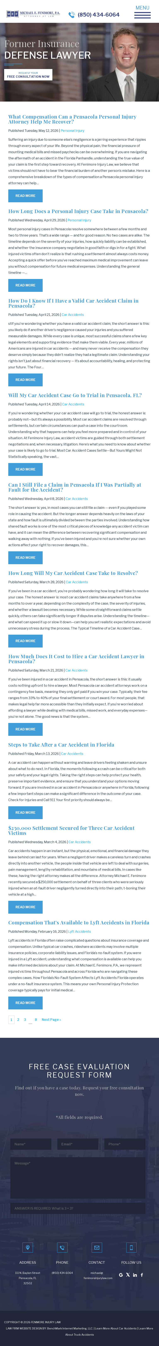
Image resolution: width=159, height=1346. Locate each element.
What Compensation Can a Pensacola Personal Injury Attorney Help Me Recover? (72, 119)
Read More (25, 196)
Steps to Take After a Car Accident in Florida (61, 744)
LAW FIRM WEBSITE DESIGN (24, 1328)
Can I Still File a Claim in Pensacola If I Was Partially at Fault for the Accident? (74, 487)
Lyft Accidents (79, 932)
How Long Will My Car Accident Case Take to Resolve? (73, 573)
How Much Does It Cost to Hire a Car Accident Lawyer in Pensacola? (76, 659)
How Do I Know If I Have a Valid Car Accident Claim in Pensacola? (73, 303)
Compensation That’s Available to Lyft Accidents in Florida (78, 922)
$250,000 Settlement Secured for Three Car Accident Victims (71, 830)
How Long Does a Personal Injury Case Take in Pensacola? (78, 211)
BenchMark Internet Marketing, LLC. (70, 1328)
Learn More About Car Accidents (116, 1328)
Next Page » (51, 1020)
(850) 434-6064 (99, 15)
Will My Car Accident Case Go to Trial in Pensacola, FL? (75, 395)
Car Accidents (73, 315)
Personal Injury (72, 131)
